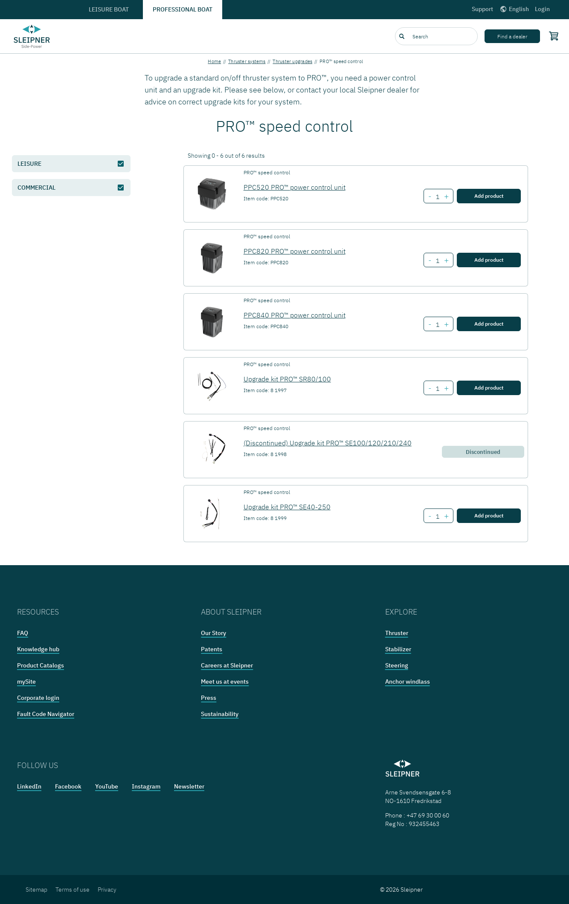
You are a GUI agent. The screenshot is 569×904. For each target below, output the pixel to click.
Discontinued (483, 452)
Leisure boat (109, 9)
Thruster (396, 633)
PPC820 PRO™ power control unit (294, 251)
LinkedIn (29, 786)
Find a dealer (512, 36)
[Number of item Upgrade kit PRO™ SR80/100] (437, 388)
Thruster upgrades (292, 61)
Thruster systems (247, 61)
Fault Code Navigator (45, 714)
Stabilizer (398, 649)
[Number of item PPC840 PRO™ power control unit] (437, 325)
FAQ (22, 633)
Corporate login (38, 698)
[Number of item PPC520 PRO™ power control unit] (437, 197)
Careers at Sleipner (227, 665)
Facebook (68, 786)
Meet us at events (225, 681)
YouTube (106, 786)
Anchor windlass (407, 681)
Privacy (107, 889)
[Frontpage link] (32, 36)
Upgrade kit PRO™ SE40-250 (287, 507)
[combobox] (436, 36)
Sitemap (36, 889)
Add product (488, 196)
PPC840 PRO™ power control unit (294, 315)
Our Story (213, 633)
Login (542, 9)
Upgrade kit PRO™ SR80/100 (287, 379)
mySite (26, 681)
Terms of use (72, 889)
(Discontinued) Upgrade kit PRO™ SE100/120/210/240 (328, 443)
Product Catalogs (40, 665)
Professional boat (182, 9)
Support (482, 9)
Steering (396, 665)
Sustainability (219, 714)
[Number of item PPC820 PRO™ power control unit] (437, 261)
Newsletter (189, 786)
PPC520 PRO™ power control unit (294, 187)
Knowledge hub (38, 649)
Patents (211, 649)
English (514, 9)
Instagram (146, 786)
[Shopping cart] (552, 35)
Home (214, 61)
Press (208, 698)
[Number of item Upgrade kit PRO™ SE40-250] (437, 516)
